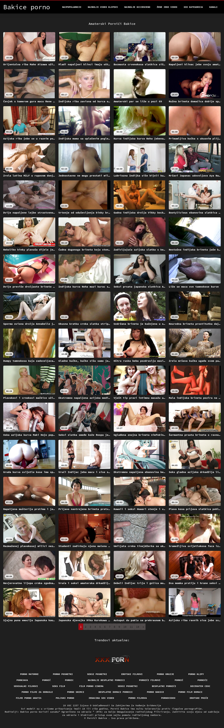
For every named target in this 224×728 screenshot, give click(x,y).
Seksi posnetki (97, 674)
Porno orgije (165, 674)
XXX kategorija (193, 7)
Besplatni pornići (164, 686)
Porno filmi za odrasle (37, 691)
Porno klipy (196, 674)
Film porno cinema (91, 686)
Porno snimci (75, 691)
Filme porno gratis (29, 698)
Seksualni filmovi (26, 686)
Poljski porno (65, 698)
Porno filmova (137, 698)
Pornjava (22, 680)
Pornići (202, 680)
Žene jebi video (167, 7)
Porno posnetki (63, 674)
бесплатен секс (200, 686)
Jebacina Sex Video (101, 698)
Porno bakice (155, 691)
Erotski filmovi (132, 674)
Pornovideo (168, 698)
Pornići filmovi (149, 680)
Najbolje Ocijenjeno (137, 7)
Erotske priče (199, 698)
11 (131, 626)
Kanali (213, 7)
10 (124, 626)
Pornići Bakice (97, 718)
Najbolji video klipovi (103, 7)
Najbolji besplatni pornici (106, 680)
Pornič (46, 680)
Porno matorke (29, 674)
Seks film (58, 686)
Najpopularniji (71, 7)
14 (137, 626)
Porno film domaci (190, 691)
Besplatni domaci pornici (115, 691)
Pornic (69, 680)
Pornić (179, 680)
